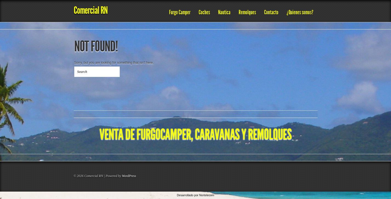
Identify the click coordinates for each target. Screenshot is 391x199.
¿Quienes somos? (300, 12)
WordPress (129, 176)
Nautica (224, 12)
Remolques (247, 12)
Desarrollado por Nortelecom (195, 195)
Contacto (271, 12)
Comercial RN (91, 10)
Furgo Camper (179, 12)
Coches (204, 12)
